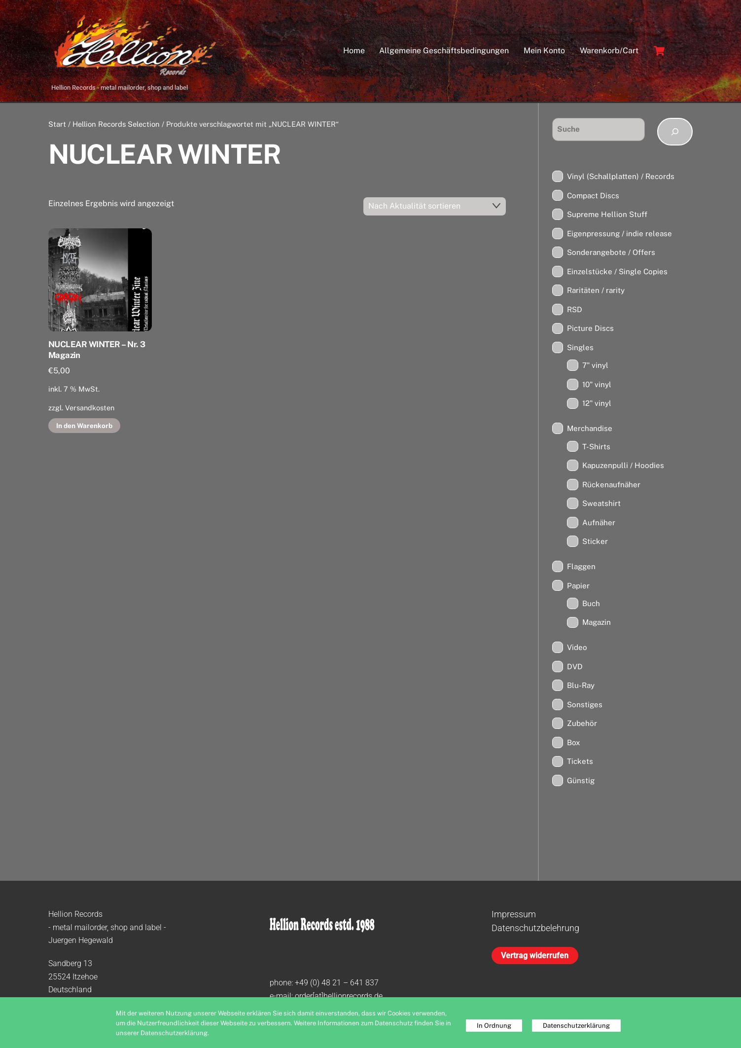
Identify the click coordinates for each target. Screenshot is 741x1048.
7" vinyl (595, 367)
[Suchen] (675, 133)
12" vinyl (596, 405)
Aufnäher (598, 524)
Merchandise (589, 430)
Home (354, 51)
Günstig (581, 782)
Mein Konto (544, 51)
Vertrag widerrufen (534, 957)
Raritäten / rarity (596, 292)
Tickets (580, 763)
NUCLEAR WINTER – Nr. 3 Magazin (96, 351)
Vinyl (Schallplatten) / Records (620, 178)
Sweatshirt (601, 505)
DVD (575, 668)
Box (573, 744)
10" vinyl (596, 386)
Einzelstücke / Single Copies (617, 273)
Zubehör (582, 725)
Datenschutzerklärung (576, 1025)
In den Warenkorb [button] (84, 427)
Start (57, 126)
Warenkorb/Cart (609, 51)
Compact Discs (593, 197)
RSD (574, 311)
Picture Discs (590, 330)
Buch (591, 605)
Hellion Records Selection (116, 126)
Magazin (596, 624)
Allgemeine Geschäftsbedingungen (444, 51)
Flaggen (581, 568)
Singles (580, 349)
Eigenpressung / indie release (619, 235)
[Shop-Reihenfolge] (434, 208)
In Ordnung (494, 1025)
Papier (578, 587)
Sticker (595, 543)
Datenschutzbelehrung (535, 930)
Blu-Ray (581, 687)
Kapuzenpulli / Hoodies (623, 467)
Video (577, 649)
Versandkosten (89, 409)
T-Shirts (596, 448)
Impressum (514, 916)
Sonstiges (584, 706)
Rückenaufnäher (611, 486)
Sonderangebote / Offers (611, 254)
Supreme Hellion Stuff (607, 216)
